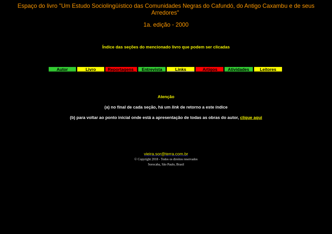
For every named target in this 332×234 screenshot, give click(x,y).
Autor (62, 69)
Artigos (209, 69)
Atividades (239, 69)
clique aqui (251, 117)
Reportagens (120, 69)
